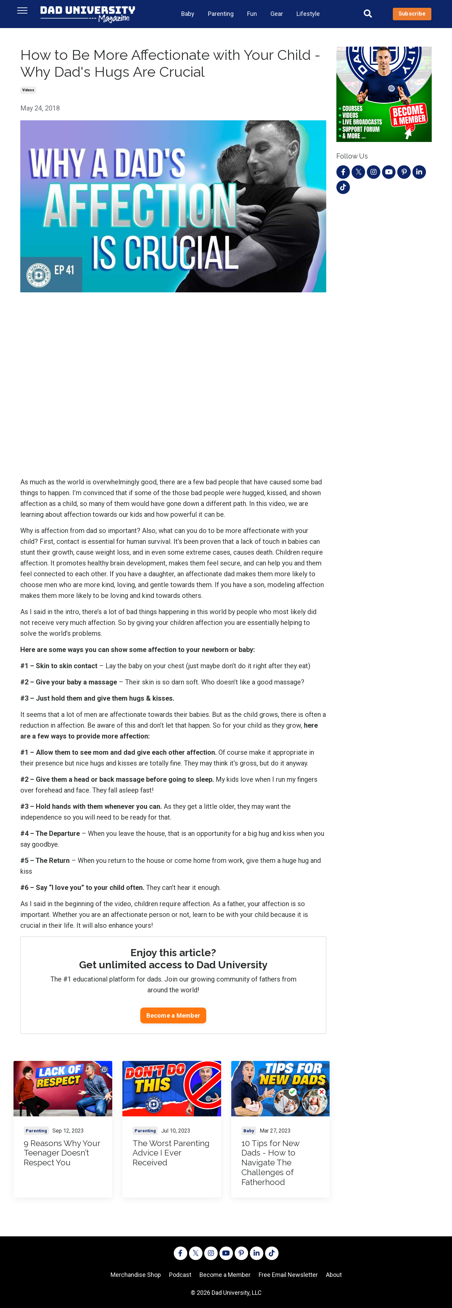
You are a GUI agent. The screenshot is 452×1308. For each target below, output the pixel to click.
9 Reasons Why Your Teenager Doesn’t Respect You (62, 1153)
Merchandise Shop (136, 1274)
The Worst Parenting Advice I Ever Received (171, 1153)
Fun (252, 13)
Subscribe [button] (412, 13)
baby (248, 1130)
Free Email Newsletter (288, 1274)
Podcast (180, 1274)
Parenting (221, 13)
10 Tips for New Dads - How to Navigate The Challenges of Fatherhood (270, 1162)
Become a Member (173, 1015)
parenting (36, 1130)
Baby (187, 13)
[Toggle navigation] (22, 10)
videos (28, 90)
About (334, 1274)
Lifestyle (308, 13)
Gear (276, 13)
